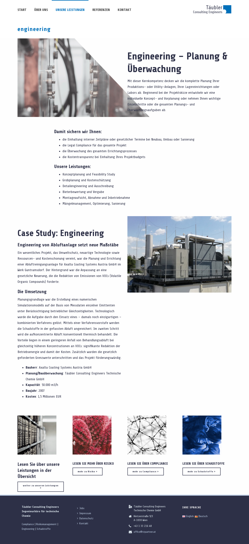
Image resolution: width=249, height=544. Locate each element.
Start (22, 10)
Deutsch (201, 516)
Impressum (84, 513)
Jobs (80, 508)
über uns (41, 10)
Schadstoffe (44, 528)
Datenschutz (85, 518)
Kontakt (124, 10)
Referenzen (101, 10)
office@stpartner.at (145, 531)
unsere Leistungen (70, 10)
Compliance (28, 524)
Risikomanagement (46, 524)
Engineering (28, 528)
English (188, 516)
